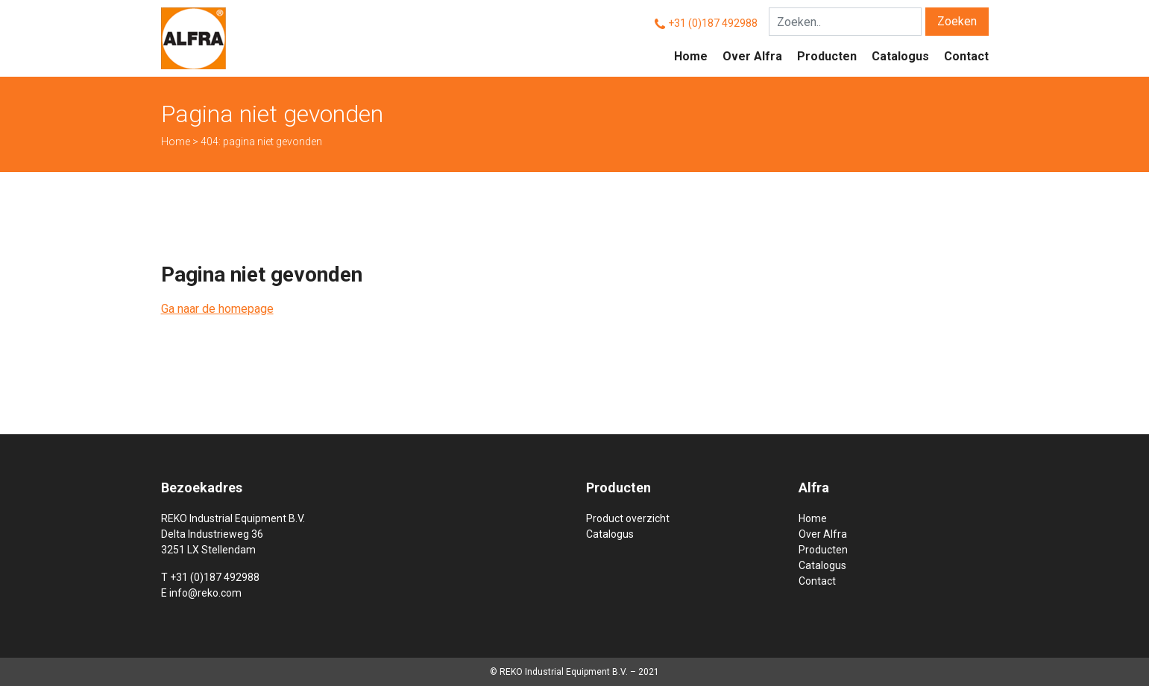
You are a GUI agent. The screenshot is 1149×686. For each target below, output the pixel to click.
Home (691, 56)
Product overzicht (628, 518)
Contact (966, 56)
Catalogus (900, 56)
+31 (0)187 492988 (713, 23)
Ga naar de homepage (217, 309)
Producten (827, 56)
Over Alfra (752, 56)
